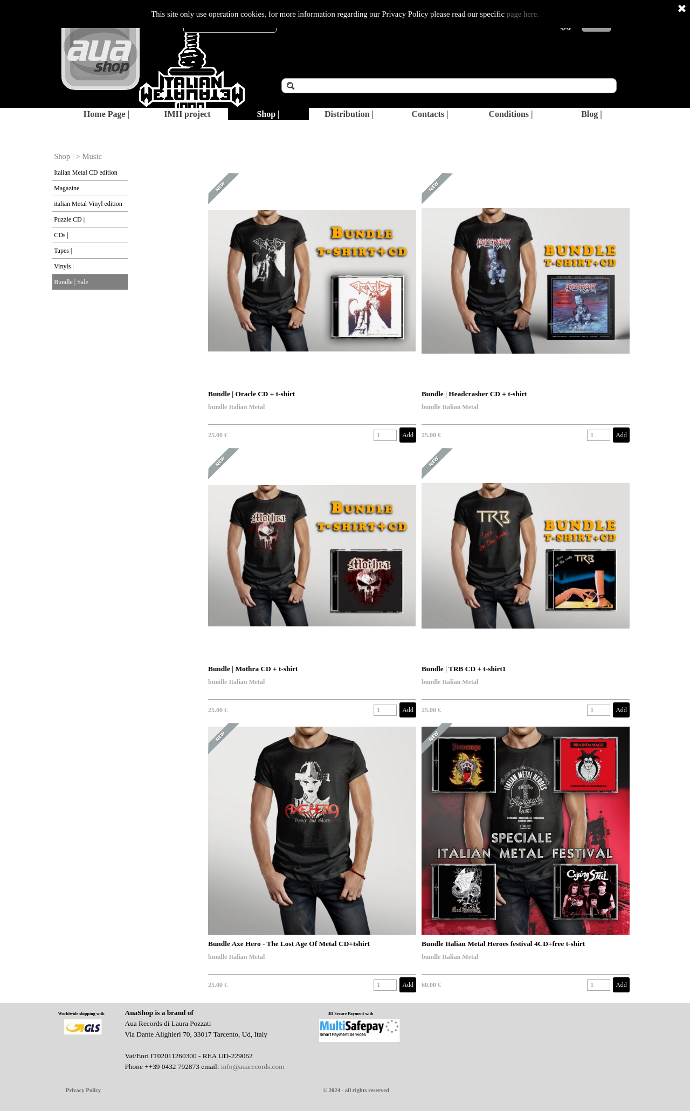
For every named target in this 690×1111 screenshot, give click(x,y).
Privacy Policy (83, 1090)
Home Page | (106, 114)
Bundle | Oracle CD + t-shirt (251, 394)
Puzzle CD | (69, 219)
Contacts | (430, 114)
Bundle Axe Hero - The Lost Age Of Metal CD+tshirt (289, 944)
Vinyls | (64, 266)
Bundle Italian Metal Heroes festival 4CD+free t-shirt (503, 944)
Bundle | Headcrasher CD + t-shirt (474, 394)
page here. (523, 14)
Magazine (66, 188)
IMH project (187, 114)
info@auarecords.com (253, 1066)
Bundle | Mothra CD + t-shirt (253, 669)
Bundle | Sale (71, 282)
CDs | (61, 235)
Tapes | (63, 250)
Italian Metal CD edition (86, 172)
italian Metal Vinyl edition (88, 204)
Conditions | (510, 114)
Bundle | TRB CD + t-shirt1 (464, 669)
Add (407, 435)
